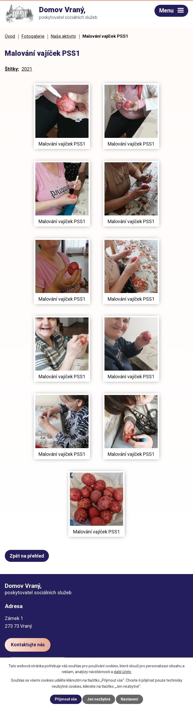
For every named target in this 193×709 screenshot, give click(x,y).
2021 (27, 69)
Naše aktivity (63, 36)
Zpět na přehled (27, 556)
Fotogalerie (33, 36)
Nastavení (129, 699)
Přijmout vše (66, 699)
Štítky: (12, 69)
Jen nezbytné (98, 699)
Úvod (10, 36)
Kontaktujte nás (28, 644)
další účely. (123, 672)
